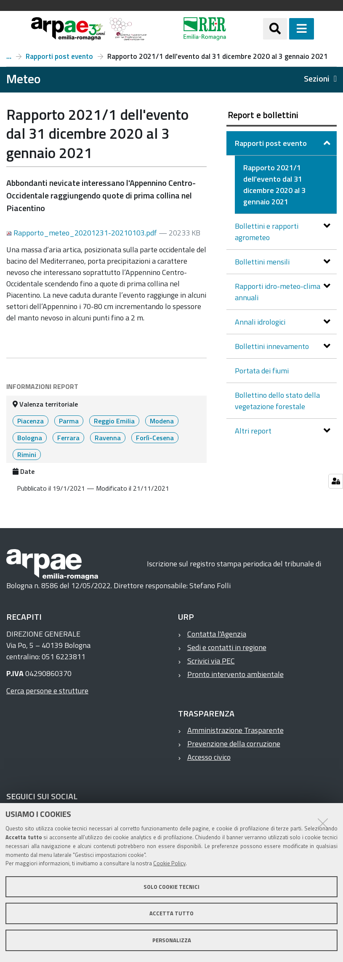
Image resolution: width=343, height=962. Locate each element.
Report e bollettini (8, 56)
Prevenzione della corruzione (233, 743)
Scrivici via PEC (211, 660)
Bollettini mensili (263, 261)
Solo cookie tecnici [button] (171, 887)
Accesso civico (209, 757)
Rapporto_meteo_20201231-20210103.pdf (82, 232)
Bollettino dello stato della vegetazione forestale (277, 400)
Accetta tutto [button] (171, 913)
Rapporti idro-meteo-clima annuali (277, 291)
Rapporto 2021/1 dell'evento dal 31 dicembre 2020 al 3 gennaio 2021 (274, 184)
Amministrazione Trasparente (235, 730)
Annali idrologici (261, 322)
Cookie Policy (169, 863)
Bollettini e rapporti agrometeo (266, 231)
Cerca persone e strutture (47, 690)
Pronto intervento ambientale (235, 674)
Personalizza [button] (171, 940)
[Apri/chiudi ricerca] (275, 29)
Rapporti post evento (59, 56)
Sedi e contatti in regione (226, 647)
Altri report (254, 430)
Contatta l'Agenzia (216, 634)
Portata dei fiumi (262, 370)
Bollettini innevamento (273, 346)
